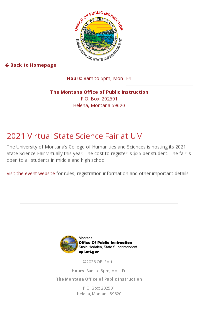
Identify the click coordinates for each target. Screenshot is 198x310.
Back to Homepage (30, 65)
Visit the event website (31, 173)
